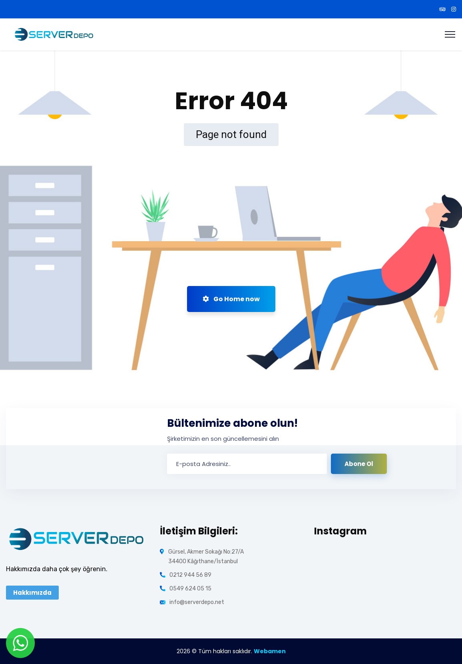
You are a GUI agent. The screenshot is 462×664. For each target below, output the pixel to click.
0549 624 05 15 (190, 588)
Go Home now (231, 299)
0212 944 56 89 (190, 575)
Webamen (270, 651)
